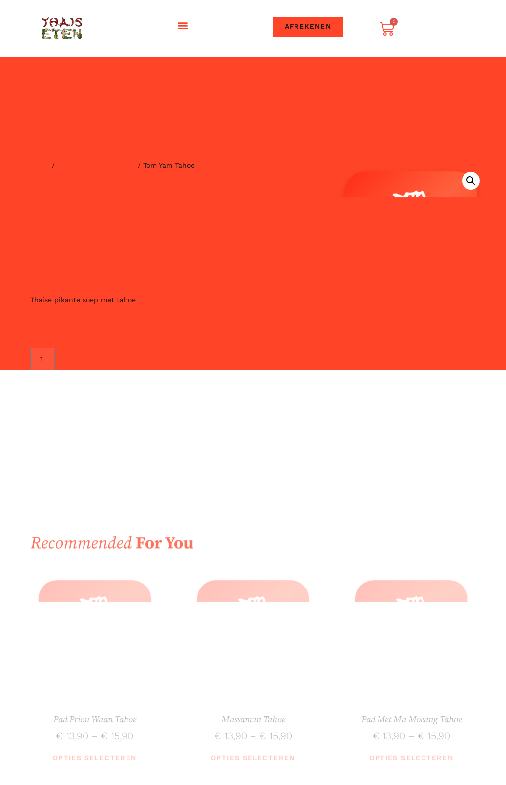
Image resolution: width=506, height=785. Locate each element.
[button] (183, 25)
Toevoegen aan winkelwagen (147, 359)
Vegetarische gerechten (96, 165)
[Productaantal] (42, 359)
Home (39, 165)
